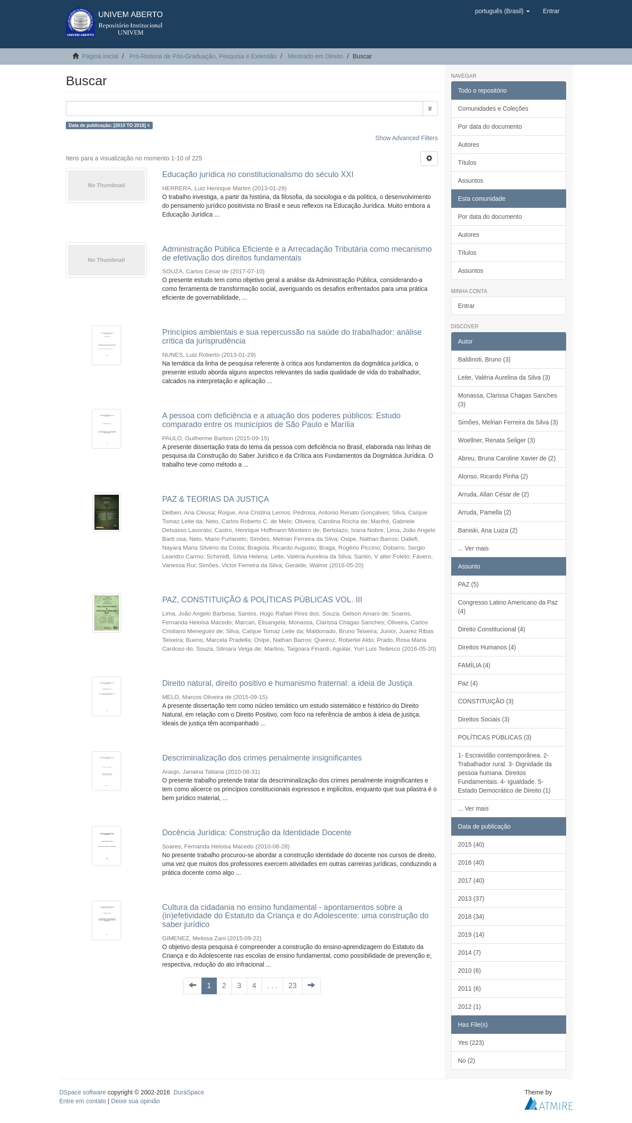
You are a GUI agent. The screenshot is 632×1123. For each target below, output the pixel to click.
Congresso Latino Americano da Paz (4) (508, 607)
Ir (430, 108)
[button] (502, 11)
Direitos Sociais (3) (484, 719)
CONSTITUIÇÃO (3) (486, 701)
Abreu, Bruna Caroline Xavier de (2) (507, 458)
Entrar (466, 305)
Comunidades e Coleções (493, 108)
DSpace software (82, 1092)
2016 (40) (471, 862)
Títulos (467, 162)
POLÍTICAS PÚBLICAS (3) (494, 737)
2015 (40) (471, 844)
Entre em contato (82, 1101)
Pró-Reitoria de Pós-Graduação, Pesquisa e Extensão (202, 56)
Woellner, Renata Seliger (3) (496, 440)
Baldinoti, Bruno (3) (484, 359)
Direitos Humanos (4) (487, 647)
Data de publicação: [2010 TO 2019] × (109, 125)
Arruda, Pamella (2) (484, 512)
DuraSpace (188, 1092)
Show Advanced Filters (406, 137)
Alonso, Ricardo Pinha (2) (493, 476)
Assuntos (471, 180)
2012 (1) (469, 1006)
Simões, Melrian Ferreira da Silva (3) (508, 422)
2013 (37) (471, 898)
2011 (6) (469, 988)
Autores (468, 144)
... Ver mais (473, 548)
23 (292, 986)
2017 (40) (471, 880)
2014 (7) (469, 952)
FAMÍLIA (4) (474, 665)
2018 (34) (471, 916)
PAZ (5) (468, 584)
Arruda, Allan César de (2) (493, 494)
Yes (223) (471, 1042)
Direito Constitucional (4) (491, 629)
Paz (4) (468, 683)
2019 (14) (471, 934)
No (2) (466, 1060)
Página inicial (100, 56)
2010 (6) (469, 970)
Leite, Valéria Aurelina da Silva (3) (504, 377)
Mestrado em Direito (315, 56)
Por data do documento (490, 126)
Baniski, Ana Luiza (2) (487, 530)
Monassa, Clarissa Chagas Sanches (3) (507, 400)
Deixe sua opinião (135, 1101)
